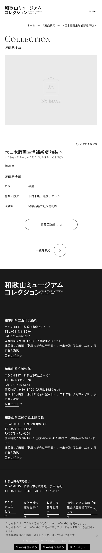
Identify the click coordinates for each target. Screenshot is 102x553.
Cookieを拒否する (53, 547)
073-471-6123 (21, 429)
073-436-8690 (21, 331)
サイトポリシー (79, 547)
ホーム (31, 25)
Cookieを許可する (26, 547)
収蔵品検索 (48, 25)
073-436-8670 (21, 380)
